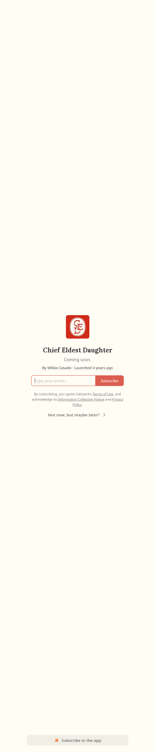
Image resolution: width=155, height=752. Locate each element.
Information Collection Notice (81, 399)
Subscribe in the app (77, 740)
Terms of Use (103, 394)
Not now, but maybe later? (77, 414)
